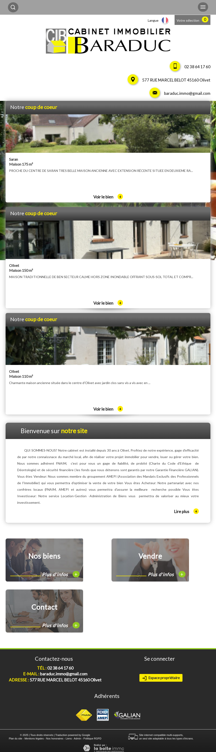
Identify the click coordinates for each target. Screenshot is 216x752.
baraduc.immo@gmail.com (187, 93)
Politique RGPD (92, 738)
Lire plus (186, 511)
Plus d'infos (61, 574)
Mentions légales (34, 738)
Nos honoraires (55, 738)
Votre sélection (188, 20)
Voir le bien (108, 196)
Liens (69, 738)
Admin (77, 738)
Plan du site (15, 738)
